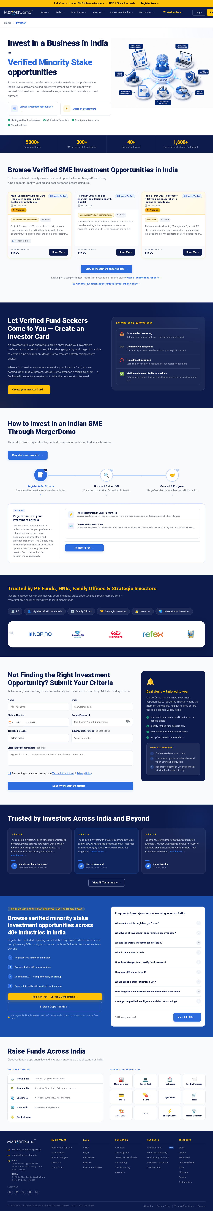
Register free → (150, 3)
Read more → (18, 859)
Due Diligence (122, 1152)
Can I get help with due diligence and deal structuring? (158, 1005)
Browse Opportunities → (55, 1010)
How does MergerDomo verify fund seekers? (158, 965)
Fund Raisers (58, 1152)
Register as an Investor (27, 458)
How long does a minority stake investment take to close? (158, 995)
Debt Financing (122, 1167)
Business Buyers (59, 1157)
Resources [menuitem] (146, 12)
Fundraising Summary (158, 1157)
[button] (41, 485)
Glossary (183, 1172)
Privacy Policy (163, 1206)
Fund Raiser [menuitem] (78, 12)
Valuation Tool (160, 1147)
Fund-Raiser (89, 1157)
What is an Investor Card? (158, 956)
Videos (182, 1152)
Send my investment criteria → (70, 789)
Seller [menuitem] (60, 12)
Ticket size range (17, 734)
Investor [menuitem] (98, 12)
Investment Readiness (126, 1157)
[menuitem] (173, 12)
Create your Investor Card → (29, 393)
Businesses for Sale (61, 1147)
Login (199, 12)
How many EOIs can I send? (158, 975)
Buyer (86, 1152)
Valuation (120, 1147)
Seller (86, 1147)
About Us (148, 1206)
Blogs (182, 1147)
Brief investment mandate (27, 751)
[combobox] (102, 741)
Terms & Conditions (184, 1206)
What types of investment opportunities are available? (158, 936)
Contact (202, 1206)
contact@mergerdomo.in (24, 1155)
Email (74, 703)
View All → (120, 1172)
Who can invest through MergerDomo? (158, 926)
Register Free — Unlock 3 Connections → (55, 1000)
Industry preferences (91, 734)
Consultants (57, 1167)
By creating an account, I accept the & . (52, 777)
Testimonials (185, 1182)
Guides (182, 1177)
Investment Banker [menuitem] (121, 12)
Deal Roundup (154, 1167)
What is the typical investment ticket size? (158, 946)
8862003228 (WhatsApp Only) (26, 1149)
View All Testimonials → (106, 886)
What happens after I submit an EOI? (158, 985)
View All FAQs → (187, 1020)
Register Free (84, 548)
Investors (56, 1162)
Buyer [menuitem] (45, 12)
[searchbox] (103, 741)
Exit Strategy (121, 1162)
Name (11, 703)
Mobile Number (16, 718)
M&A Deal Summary (157, 1152)
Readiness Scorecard (157, 1162)
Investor (87, 1162)
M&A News (184, 1157)
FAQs (181, 1167)
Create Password (81, 718)
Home (7, 23)
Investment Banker (92, 1167)
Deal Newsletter (187, 1162)
